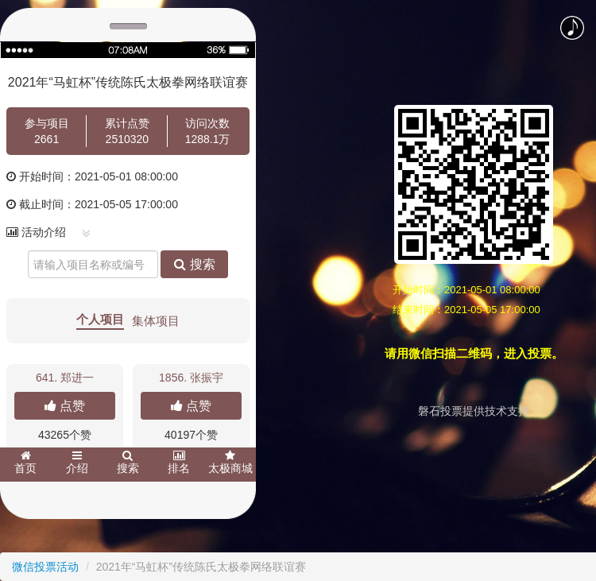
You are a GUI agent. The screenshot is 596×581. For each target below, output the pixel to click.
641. (65, 377)
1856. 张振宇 (191, 377)
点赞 (65, 406)
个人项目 (100, 319)
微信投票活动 (45, 566)
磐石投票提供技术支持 (473, 411)
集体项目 (156, 320)
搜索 (194, 264)
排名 (179, 462)
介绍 (77, 462)
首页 (25, 462)
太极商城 (230, 462)
